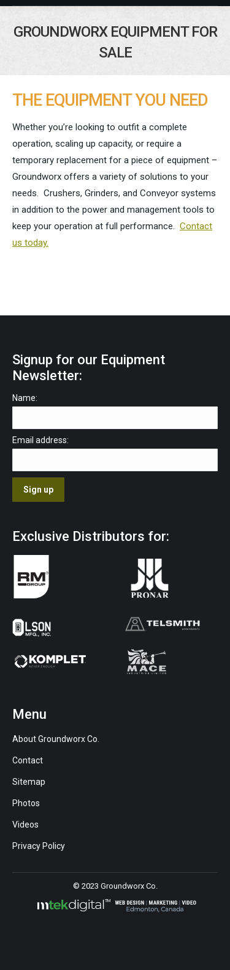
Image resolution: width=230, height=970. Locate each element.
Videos (26, 824)
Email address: (40, 440)
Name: (24, 398)
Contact (27, 760)
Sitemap (28, 782)
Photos (26, 803)
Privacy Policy (38, 846)
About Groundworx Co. (55, 739)
